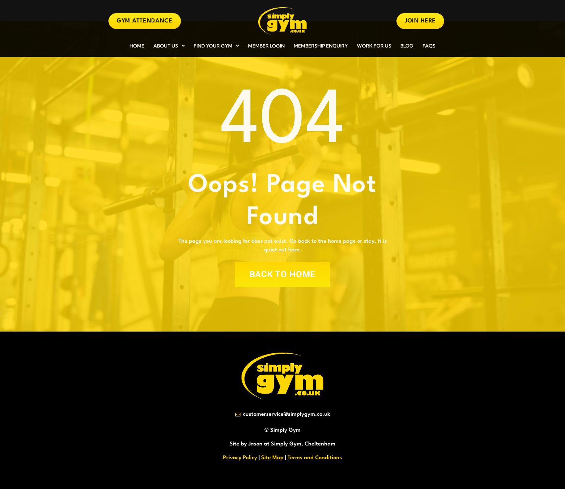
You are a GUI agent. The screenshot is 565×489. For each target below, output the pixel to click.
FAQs (429, 46)
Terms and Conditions (315, 458)
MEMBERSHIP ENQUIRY (321, 46)
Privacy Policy (240, 458)
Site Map (272, 458)
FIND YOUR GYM (216, 46)
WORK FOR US (374, 46)
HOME (136, 46)
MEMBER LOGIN (266, 46)
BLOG (406, 46)
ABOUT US (169, 46)
